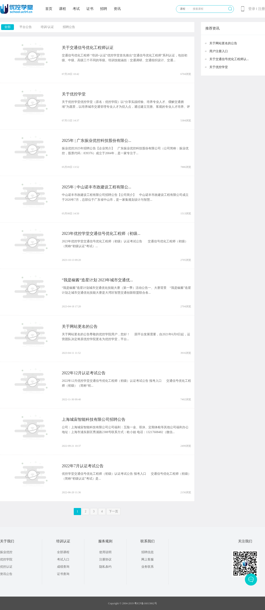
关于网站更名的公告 (80, 326)
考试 (76, 9)
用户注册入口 (218, 51)
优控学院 (6, 559)
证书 (89, 9)
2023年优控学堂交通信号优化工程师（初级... (101, 233)
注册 (261, 9)
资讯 (117, 9)
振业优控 (6, 552)
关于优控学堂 (74, 94)
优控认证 (6, 566)
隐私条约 (105, 566)
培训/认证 (47, 27)
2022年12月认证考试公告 (84, 373)
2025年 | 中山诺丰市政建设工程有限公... (96, 187)
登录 (251, 9)
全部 (7, 27)
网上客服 (147, 559)
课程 (62, 9)
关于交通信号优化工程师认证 (88, 47)
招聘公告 (69, 27)
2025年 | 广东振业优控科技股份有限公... (96, 140)
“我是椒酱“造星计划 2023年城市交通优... (97, 280)
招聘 (103, 9)
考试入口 (63, 559)
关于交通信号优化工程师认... (229, 59)
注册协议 (105, 559)
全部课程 (63, 552)
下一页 (113, 511)
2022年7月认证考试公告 (83, 466)
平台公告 (25, 27)
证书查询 (63, 574)
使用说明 (105, 552)
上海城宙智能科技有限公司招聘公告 (93, 419)
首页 (48, 9)
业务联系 (147, 566)
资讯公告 (6, 574)
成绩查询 (63, 566)
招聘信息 (147, 552)
